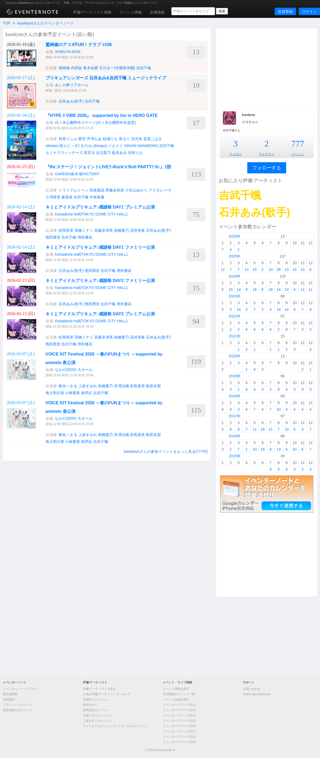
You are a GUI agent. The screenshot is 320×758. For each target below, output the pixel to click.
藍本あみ (119, 152)
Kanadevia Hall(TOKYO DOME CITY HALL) (91, 214)
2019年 (235, 376)
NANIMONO (147, 146)
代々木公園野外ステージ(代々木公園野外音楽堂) (95, 122)
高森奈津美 (103, 230)
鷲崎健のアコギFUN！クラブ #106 (79, 44)
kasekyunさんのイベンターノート (45, 23)
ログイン (309, 11)
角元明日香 (55, 393)
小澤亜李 (53, 197)
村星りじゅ (68, 139)
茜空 (82, 139)
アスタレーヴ (160, 190)
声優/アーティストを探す (99, 688)
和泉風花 (97, 190)
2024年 (235, 276)
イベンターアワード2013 (179, 710)
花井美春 (137, 230)
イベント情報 (130, 12)
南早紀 (86, 393)
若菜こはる (152, 139)
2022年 (235, 316)
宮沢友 (136, 139)
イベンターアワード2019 (179, 742)
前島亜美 (137, 386)
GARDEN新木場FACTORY (77, 174)
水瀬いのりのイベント (97, 715)
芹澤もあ (94, 139)
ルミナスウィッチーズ (64, 152)
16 (255, 289)
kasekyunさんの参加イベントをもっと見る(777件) (166, 451)
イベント (297, 154)
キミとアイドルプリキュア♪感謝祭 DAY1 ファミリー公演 (100, 247)
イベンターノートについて (20, 688)
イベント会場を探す (176, 699)
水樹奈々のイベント (96, 699)
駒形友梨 (153, 386)
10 (271, 269)
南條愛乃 (121, 230)
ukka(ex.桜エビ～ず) (63, 146)
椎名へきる (68, 386)
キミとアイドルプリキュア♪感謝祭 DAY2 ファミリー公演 (100, 280)
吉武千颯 (143, 68)
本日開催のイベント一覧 (179, 694)
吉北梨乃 (103, 152)
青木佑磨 (90, 68)
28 (279, 269)
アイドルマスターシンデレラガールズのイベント (115, 726)
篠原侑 (66, 197)
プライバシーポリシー (17, 704)
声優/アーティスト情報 (92, 12)
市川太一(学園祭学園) (117, 68)
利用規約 (9, 699)
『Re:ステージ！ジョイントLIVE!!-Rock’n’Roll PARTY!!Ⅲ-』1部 (108, 167)
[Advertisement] (266, 68)
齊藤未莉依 (115, 190)
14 (295, 269)
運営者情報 (10, 694)
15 (255, 269)
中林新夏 (97, 197)
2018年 (235, 396)
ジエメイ (115, 146)
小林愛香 (72, 393)
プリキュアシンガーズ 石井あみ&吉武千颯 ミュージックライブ (106, 78)
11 (303, 289)
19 (279, 309)
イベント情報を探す (176, 688)
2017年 (235, 416)
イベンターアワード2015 (179, 720)
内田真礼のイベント (96, 710)
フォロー (235, 154)
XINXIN (130, 146)
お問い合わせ (251, 688)
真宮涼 (89, 152)
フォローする (266, 167)
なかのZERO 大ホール (73, 370)
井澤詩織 (121, 386)
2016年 (235, 436)
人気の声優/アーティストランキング (107, 694)
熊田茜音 (53, 237)
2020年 (235, 356)
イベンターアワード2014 (179, 715)
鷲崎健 (64, 68)
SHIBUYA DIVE (67, 52)
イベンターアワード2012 (179, 704)
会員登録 (285, 11)
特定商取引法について (17, 710)
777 (297, 143)
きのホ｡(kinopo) (93, 146)
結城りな (110, 139)
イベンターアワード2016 (179, 726)
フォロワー (266, 154)
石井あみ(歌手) (71, 101)
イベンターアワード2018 (179, 736)
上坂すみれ (87, 386)
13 (247, 269)
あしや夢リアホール (71, 85)
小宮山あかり (136, 190)
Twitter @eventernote (257, 694)
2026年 (235, 236)
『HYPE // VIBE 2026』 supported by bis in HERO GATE (102, 115)
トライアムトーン (73, 190)
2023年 (235, 296)
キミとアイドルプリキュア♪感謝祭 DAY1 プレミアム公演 (100, 207)
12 (223, 269)
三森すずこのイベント (97, 720)
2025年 (235, 256)
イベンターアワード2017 (179, 731)
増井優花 (84, 237)
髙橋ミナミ (84, 230)
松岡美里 (66, 230)
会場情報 (157, 12)
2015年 (235, 456)
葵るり (124, 139)
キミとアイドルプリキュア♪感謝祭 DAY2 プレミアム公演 (100, 314)
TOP (6, 23)
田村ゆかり (90, 704)
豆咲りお (135, 152)
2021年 (235, 336)
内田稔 (76, 68)
